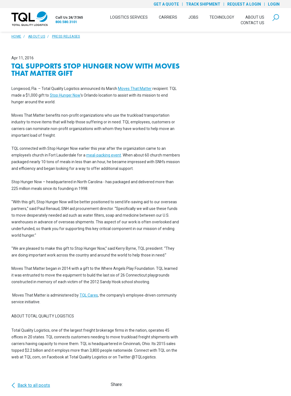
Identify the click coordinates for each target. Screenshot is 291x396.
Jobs (193, 17)
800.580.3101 (66, 22)
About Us (254, 17)
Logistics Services (129, 17)
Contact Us (252, 23)
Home (16, 36)
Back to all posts (30, 385)
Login (274, 4)
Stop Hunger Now (65, 95)
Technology (221, 17)
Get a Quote (166, 4)
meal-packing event (103, 155)
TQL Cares (89, 295)
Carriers (168, 17)
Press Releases (66, 36)
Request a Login (244, 4)
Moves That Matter (135, 88)
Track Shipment (203, 4)
